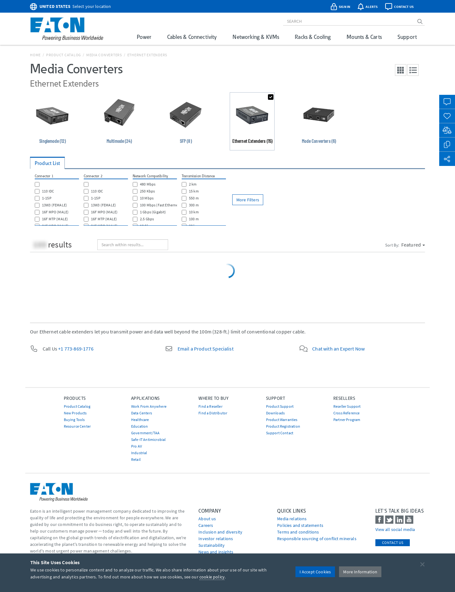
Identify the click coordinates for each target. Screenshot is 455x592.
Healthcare (140, 419)
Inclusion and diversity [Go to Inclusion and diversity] (220, 532)
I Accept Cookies (315, 572)
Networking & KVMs (256, 37)
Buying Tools (74, 419)
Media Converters (104, 54)
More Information (360, 572)
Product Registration (283, 426)
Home (35, 54)
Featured (413, 244)
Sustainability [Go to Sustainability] (211, 545)
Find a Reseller (210, 406)
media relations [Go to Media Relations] (291, 519)
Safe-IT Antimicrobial (148, 439)
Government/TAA (145, 432)
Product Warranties (282, 419)
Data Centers (141, 413)
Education (139, 426)
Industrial (139, 452)
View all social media (395, 529)
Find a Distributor (212, 413)
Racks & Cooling (313, 37)
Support (407, 37)
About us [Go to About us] (207, 519)
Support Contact (279, 432)
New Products (75, 413)
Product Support (280, 406)
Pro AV (136, 446)
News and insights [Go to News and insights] (215, 552)
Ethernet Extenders (147, 54)
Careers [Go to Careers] (205, 525)
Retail (136, 459)
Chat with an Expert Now (338, 348)
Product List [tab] (47, 163)
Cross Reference (346, 413)
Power (144, 37)
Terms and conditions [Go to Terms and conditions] (298, 532)
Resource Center (77, 426)
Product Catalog (63, 54)
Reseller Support (347, 406)
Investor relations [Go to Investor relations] (215, 538)
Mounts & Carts (364, 37)
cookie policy (212, 577)
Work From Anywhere (149, 406)
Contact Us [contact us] (392, 542)
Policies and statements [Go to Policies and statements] (300, 525)
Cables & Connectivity (192, 37)
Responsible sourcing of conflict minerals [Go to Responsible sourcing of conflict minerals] (316, 538)
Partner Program (346, 419)
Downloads (275, 413)
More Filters (247, 200)
